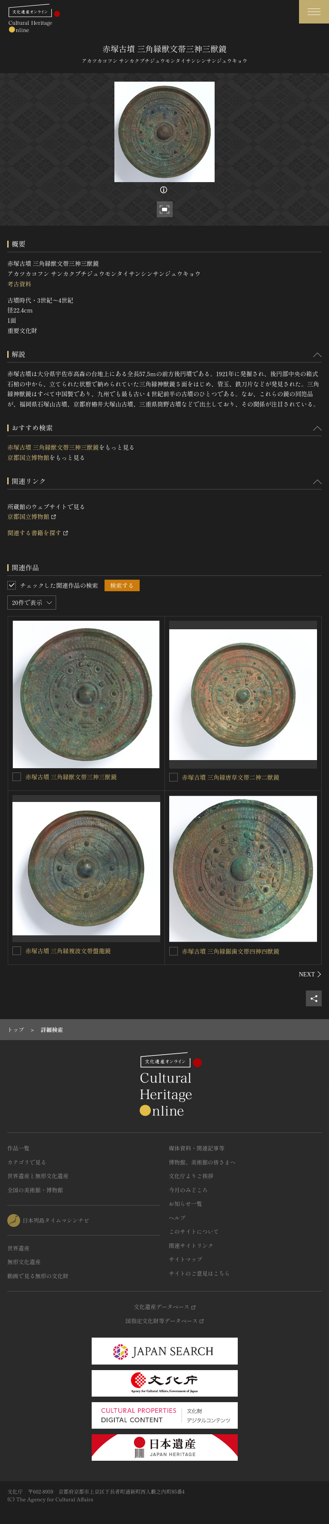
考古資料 (19, 284)
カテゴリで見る (26, 1162)
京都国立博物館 (28, 457)
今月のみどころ (188, 1190)
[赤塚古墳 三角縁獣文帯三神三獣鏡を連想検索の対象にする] (16, 776)
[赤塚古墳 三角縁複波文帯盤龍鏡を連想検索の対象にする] (16, 950)
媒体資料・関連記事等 (196, 1148)
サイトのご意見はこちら (199, 1273)
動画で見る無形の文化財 (38, 1276)
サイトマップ (185, 1259)
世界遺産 (18, 1248)
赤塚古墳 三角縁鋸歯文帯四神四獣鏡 (231, 951)
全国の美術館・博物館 (35, 1190)
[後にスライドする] (310, 974)
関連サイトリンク (191, 1245)
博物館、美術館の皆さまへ (202, 1162)
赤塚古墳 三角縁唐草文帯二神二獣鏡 (231, 777)
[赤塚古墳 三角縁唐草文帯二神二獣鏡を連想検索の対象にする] (173, 777)
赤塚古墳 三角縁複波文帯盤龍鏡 (68, 950)
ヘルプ (177, 1218)
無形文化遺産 (24, 1262)
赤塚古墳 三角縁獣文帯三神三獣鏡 (53, 447)
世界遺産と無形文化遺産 (38, 1176)
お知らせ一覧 (185, 1204)
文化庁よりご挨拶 (191, 1176)
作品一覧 (18, 1148)
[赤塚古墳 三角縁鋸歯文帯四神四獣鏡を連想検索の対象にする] (173, 951)
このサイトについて (194, 1231)
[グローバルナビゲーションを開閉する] (314, 12)
